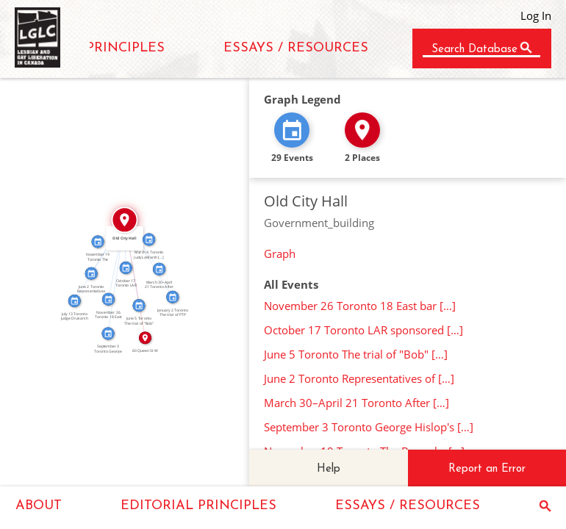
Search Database (474, 49)
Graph (279, 253)
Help (328, 469)
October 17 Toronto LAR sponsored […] (363, 330)
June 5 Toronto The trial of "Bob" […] (356, 354)
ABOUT (38, 506)
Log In (535, 15)
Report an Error (487, 469)
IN (113, 259)
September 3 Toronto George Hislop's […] (368, 427)
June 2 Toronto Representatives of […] (359, 378)
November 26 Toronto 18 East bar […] (360, 305)
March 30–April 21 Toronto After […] (356, 402)
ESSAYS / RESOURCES (295, 48)
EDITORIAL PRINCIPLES (198, 506)
